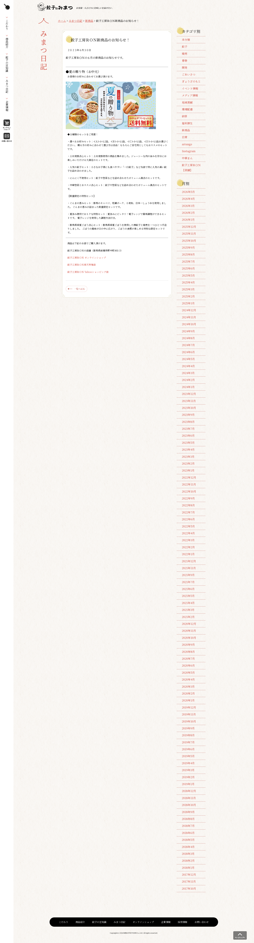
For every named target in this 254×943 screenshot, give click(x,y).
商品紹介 (80, 922)
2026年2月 (188, 213)
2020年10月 (189, 638)
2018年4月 (188, 847)
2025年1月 (188, 303)
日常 (184, 137)
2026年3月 (188, 206)
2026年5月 (188, 192)
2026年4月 (188, 199)
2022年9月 (188, 498)
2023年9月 (188, 415)
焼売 (184, 54)
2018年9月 (188, 812)
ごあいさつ (188, 74)
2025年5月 (188, 275)
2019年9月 (188, 728)
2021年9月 (188, 575)
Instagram (189, 151)
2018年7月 (188, 826)
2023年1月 (188, 470)
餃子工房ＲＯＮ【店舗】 (191, 167)
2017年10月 (189, 888)
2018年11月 (189, 798)
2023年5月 (188, 443)
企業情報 (166, 922)
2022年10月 (189, 491)
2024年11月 (189, 317)
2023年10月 (189, 408)
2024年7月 (188, 345)
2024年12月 (189, 310)
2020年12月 (189, 624)
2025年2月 (188, 296)
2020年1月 (188, 700)
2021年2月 (188, 617)
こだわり (63, 922)
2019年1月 (188, 784)
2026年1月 (188, 220)
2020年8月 (188, 652)
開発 (184, 68)
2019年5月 (188, 756)
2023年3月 (188, 457)
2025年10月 (189, 241)
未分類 (186, 40)
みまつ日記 (75, 21)
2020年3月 (188, 686)
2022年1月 (188, 554)
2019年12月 (189, 707)
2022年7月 (188, 512)
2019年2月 (188, 777)
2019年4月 (188, 763)
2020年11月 (189, 631)
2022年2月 (188, 547)
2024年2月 (188, 380)
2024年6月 (188, 352)
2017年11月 (189, 881)
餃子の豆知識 (99, 922)
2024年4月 (188, 366)
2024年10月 (189, 324)
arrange (187, 144)
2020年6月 (188, 665)
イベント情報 (190, 88)
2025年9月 (188, 247)
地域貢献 (187, 102)
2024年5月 (188, 359)
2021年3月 (188, 610)
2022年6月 (188, 519)
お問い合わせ (202, 922)
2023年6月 (188, 435)
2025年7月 (188, 261)
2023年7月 (188, 429)
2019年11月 (189, 714)
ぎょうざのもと (191, 81)
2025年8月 (188, 254)
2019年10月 (189, 721)
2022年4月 (188, 533)
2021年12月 (189, 561)
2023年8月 (188, 422)
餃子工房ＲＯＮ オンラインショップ (86, 257)
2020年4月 (188, 679)
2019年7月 (188, 742)
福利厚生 (187, 123)
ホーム (62, 21)
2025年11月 (189, 233)
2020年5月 (188, 673)
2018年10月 (189, 805)
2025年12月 (189, 227)
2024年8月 (188, 338)
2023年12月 (189, 394)
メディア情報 (190, 95)
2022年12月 (189, 477)
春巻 (184, 60)
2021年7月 (188, 582)
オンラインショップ (143, 922)
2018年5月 (188, 840)
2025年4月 (188, 282)
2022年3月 (188, 540)
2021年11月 (189, 568)
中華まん (187, 158)
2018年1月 (188, 868)
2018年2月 (188, 861)
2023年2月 (188, 463)
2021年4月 (188, 603)
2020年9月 (188, 645)
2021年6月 (188, 589)
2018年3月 (188, 854)
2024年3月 (188, 373)
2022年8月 (188, 505)
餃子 (184, 46)
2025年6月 (188, 268)
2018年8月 (188, 819)
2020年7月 (188, 659)
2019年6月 (188, 749)
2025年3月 (188, 289)
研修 (184, 116)
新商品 (89, 21)
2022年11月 (189, 484)
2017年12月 (189, 875)
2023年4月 (188, 449)
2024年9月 (188, 331)
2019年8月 (188, 735)
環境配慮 (187, 109)
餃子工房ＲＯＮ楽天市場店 (81, 264)
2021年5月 (188, 596)
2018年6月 (188, 833)
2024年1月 (188, 387)
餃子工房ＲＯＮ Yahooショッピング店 (88, 272)
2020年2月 (188, 693)
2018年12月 (189, 791)
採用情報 (182, 922)
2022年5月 (188, 526)
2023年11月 (189, 401)
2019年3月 (188, 770)
